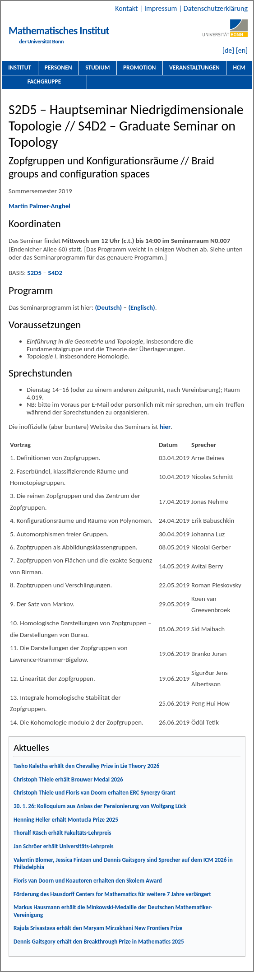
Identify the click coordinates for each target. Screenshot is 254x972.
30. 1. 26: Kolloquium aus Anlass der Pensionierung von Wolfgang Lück (100, 806)
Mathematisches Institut (59, 30)
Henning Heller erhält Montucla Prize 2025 (66, 819)
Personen (58, 67)
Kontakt (127, 8)
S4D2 (55, 273)
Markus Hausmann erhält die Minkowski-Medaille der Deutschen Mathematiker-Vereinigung (113, 911)
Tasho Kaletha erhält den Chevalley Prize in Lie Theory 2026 (86, 766)
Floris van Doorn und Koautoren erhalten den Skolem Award (88, 880)
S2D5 (35, 273)
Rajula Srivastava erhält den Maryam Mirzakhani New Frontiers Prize (98, 928)
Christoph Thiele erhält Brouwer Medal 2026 (68, 779)
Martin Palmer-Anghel (39, 206)
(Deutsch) (108, 307)
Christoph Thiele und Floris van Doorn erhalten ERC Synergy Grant (94, 792)
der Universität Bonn (41, 41)
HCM (239, 67)
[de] (228, 50)
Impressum (161, 8)
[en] (242, 50)
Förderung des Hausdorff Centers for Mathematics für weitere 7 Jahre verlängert (112, 894)
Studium (97, 67)
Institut (19, 67)
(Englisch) (141, 307)
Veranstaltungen (194, 67)
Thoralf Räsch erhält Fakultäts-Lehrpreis (62, 833)
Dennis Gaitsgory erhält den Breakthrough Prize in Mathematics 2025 (99, 941)
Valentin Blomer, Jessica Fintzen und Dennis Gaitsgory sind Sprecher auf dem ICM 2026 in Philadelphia (123, 863)
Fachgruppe (44, 81)
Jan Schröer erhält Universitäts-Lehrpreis (64, 846)
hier (165, 427)
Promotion (139, 67)
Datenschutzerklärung (216, 8)
